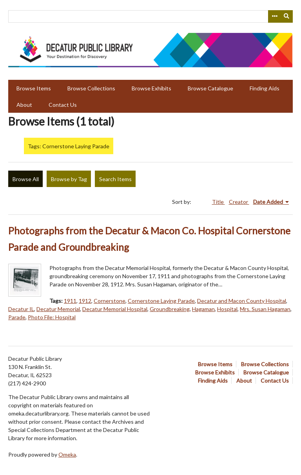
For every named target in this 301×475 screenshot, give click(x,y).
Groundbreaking (170, 309)
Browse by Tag (69, 179)
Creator (239, 201)
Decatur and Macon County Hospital (241, 300)
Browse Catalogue (210, 88)
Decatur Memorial (58, 309)
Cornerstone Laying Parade (161, 300)
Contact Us (63, 104)
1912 (85, 300)
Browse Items (33, 88)
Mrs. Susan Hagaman (265, 309)
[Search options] (274, 16)
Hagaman (203, 309)
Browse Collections (91, 88)
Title (218, 201)
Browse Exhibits (151, 88)
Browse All (26, 179)
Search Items (115, 179)
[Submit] (287, 16)
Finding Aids (264, 88)
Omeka (67, 454)
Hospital (227, 309)
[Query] (150, 16)
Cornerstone (109, 300)
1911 (70, 300)
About (24, 104)
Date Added (268, 201)
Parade (16, 317)
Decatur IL (21, 309)
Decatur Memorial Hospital (114, 309)
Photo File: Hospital (52, 317)
